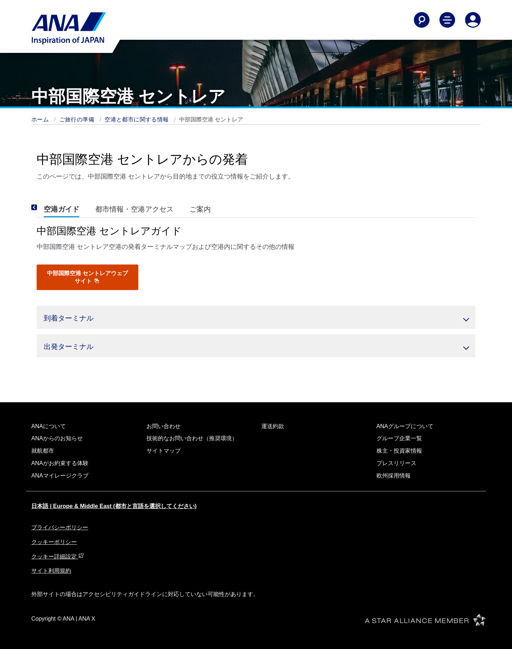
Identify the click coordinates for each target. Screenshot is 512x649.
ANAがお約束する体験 (60, 463)
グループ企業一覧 (399, 438)
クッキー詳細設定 (57, 556)
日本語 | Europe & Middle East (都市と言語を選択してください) (114, 506)
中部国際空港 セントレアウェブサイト (87, 277)
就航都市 (42, 451)
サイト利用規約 (51, 571)
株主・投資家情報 (399, 451)
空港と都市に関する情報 (137, 119)
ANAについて (48, 426)
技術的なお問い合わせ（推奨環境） (192, 438)
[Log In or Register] (473, 20)
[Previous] (43, 208)
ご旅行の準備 (77, 119)
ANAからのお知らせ (57, 438)
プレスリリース (396, 463)
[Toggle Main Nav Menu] (447, 20)
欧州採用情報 (394, 476)
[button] (256, 317)
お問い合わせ (163, 426)
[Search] (422, 20)
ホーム (40, 119)
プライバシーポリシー (59, 527)
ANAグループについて (405, 426)
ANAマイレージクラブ (60, 476)
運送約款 (272, 426)
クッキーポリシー (54, 542)
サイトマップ (163, 451)
